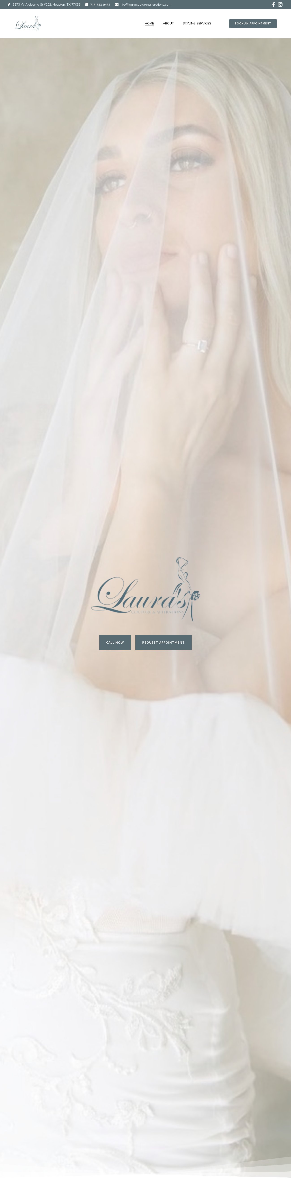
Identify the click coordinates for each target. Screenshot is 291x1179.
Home (149, 23)
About (168, 23)
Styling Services (197, 23)
